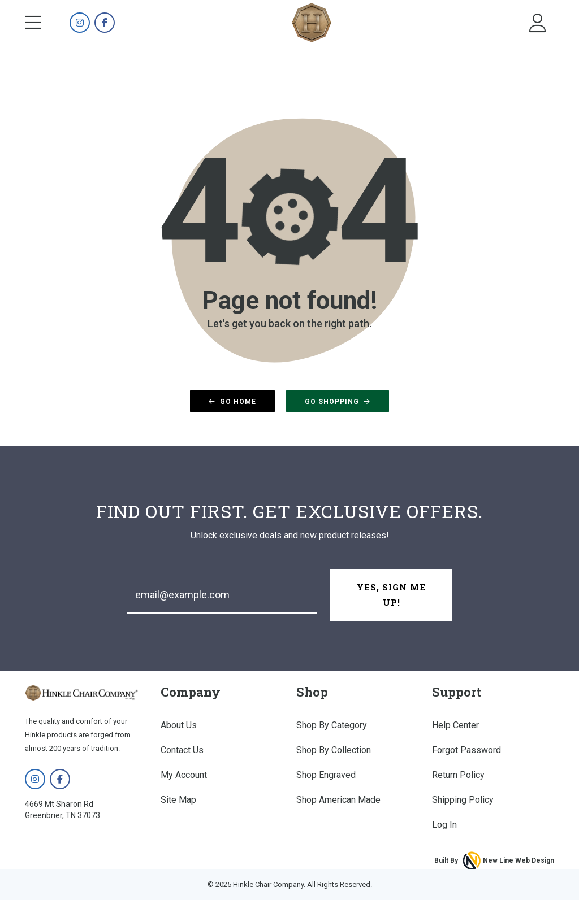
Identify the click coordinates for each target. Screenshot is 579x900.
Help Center (455, 725)
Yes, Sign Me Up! (391, 594)
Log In (444, 824)
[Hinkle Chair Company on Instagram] (80, 23)
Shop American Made (338, 799)
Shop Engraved (326, 774)
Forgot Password (466, 750)
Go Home (232, 402)
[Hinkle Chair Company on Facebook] (104, 23)
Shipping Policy (463, 799)
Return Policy (458, 774)
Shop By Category (331, 725)
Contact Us (182, 750)
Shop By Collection (333, 750)
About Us (179, 725)
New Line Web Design (518, 860)
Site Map (178, 799)
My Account (184, 774)
